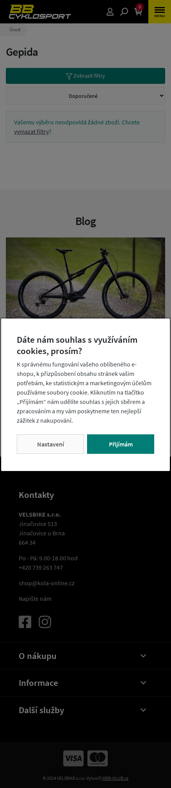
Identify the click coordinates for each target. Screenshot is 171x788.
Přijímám (121, 444)
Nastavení (50, 444)
